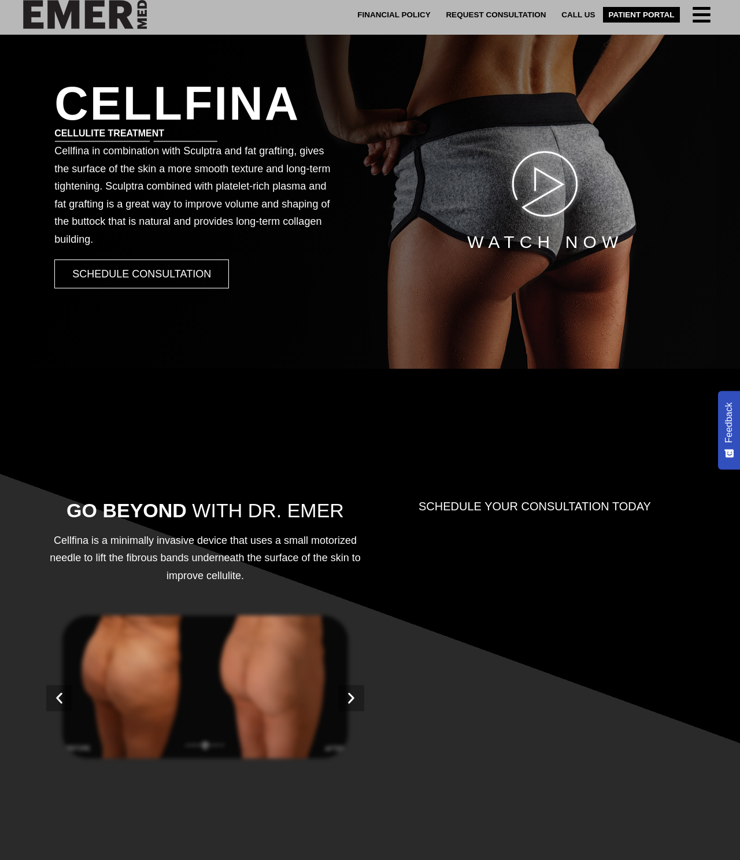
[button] (59, 698)
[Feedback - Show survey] (729, 430)
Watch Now (545, 241)
